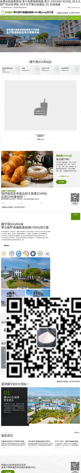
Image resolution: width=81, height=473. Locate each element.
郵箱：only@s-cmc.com (73, 7)
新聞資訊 (51, 18)
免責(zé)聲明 (37, 461)
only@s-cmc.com (35, 451)
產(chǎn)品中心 (18, 18)
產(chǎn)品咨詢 (74, 18)
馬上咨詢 (8, 433)
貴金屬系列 (51, 455)
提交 (41, 203)
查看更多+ (8, 255)
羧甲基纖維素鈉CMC (53, 449)
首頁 (6, 18)
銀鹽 (49, 451)
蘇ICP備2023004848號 (43, 459)
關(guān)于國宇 (29, 18)
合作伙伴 (40, 18)
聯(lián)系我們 (63, 18)
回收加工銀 (51, 453)
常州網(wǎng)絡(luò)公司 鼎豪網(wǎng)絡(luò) (22, 461)
